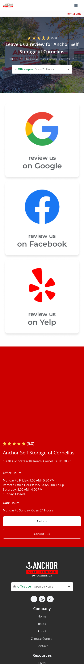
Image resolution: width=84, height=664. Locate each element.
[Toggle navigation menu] (77, 5)
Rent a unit (73, 13)
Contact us (42, 534)
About (42, 631)
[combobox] (42, 69)
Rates (42, 624)
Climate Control (42, 639)
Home (42, 616)
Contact (42, 646)
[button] (34, 599)
